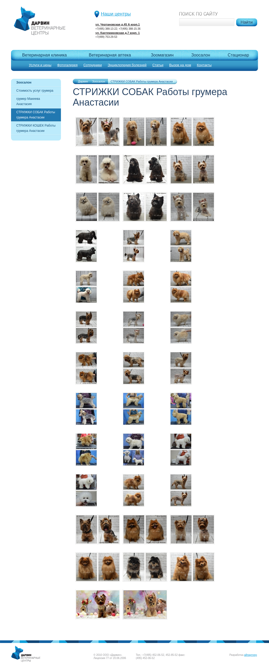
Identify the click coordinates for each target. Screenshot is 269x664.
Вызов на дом (180, 65)
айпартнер (250, 654)
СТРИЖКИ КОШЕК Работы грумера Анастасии (35, 128)
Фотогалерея (67, 65)
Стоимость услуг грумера (34, 90)
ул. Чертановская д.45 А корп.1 (117, 24)
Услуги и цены (40, 65)
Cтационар (238, 55)
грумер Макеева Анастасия (28, 101)
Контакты (204, 65)
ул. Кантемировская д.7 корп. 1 (117, 32)
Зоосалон (200, 55)
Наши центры (116, 14)
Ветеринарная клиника (44, 55)
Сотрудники (92, 65)
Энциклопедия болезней (127, 65)
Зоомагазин (162, 55)
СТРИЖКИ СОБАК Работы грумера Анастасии (35, 114)
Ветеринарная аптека (110, 55)
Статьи (157, 65)
